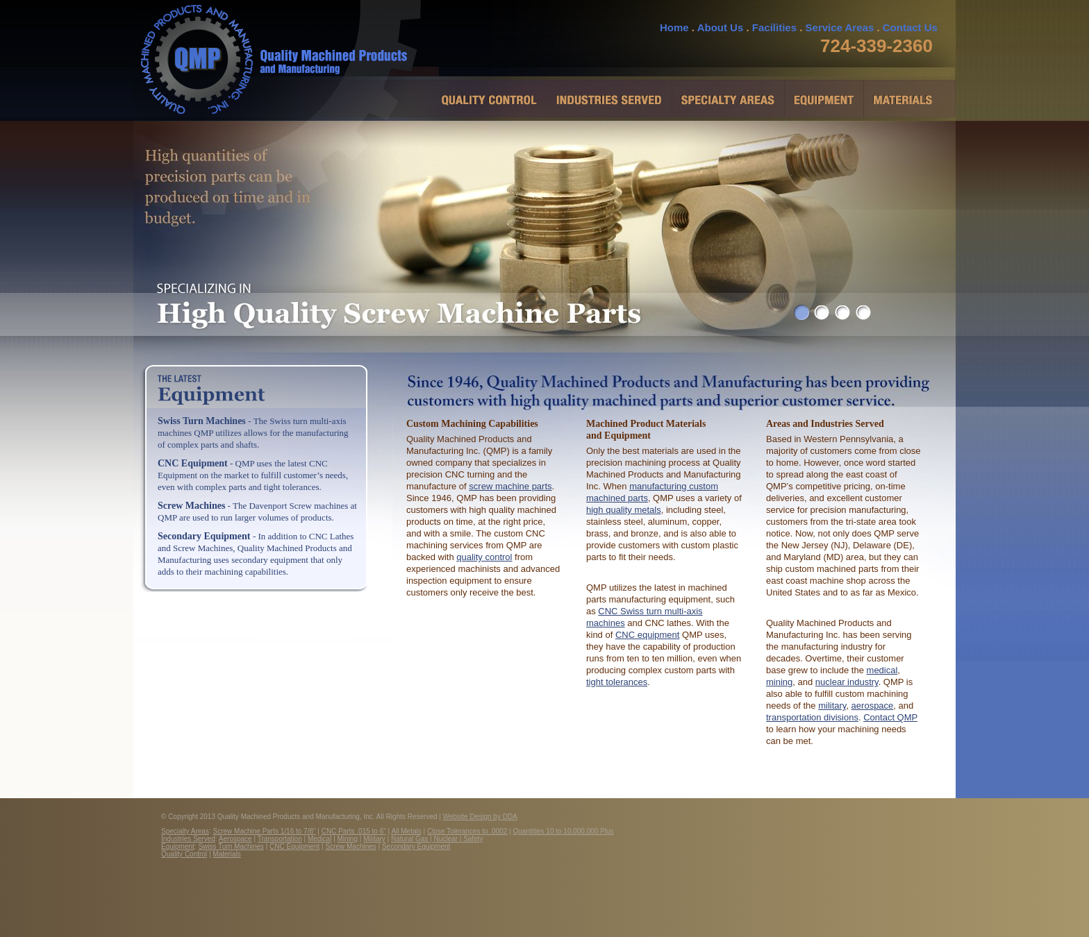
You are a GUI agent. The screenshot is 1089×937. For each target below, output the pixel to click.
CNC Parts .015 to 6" (354, 831)
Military (374, 839)
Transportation (280, 839)
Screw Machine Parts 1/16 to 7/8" (264, 831)
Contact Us (910, 27)
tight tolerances (616, 682)
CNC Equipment (193, 463)
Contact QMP (890, 717)
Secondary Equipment (204, 536)
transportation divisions (812, 717)
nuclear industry (847, 682)
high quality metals (623, 510)
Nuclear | (449, 839)
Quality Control (184, 854)
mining (779, 682)
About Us (720, 27)
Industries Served (188, 839)
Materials (227, 854)
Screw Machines (191, 505)
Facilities (774, 27)
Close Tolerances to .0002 (467, 831)
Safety (473, 839)
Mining (348, 839)
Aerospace (235, 839)
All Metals (406, 831)
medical (882, 670)
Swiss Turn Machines (203, 421)
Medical (319, 839)
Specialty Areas (185, 831)
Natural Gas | (412, 839)
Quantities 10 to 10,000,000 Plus (563, 831)
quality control (484, 557)
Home (674, 27)
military (832, 705)
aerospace (872, 705)
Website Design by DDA (480, 816)
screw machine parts (510, 486)
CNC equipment (647, 635)
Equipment (177, 846)
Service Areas (840, 27)
